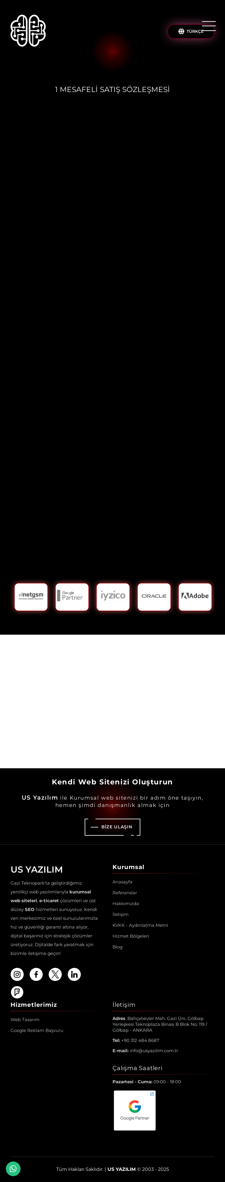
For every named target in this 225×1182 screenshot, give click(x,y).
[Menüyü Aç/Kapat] (209, 26)
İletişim (120, 914)
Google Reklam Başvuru (37, 1030)
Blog (117, 947)
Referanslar (124, 892)
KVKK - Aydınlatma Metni (140, 925)
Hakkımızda (125, 903)
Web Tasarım (25, 1019)
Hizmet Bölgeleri (130, 936)
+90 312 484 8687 (135, 1040)
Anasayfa (122, 882)
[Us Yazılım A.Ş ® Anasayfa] (28, 31)
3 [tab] (122, 619)
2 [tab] (112, 619)
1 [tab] (103, 619)
